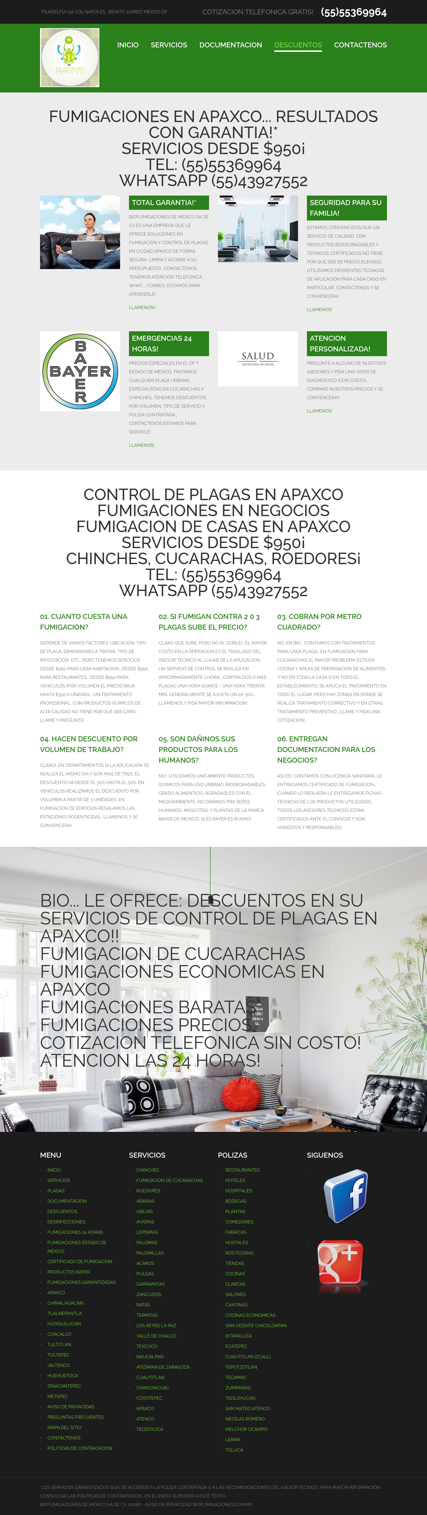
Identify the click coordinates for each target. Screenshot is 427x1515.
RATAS (143, 1305)
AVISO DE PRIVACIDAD (70, 1407)
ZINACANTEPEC (64, 1386)
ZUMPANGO (238, 1388)
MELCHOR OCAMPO (246, 1429)
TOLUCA (234, 1450)
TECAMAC (236, 1377)
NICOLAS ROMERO (245, 1419)
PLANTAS (235, 1211)
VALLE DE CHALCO (156, 1336)
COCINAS (235, 1273)
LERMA (232, 1439)
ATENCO (145, 1419)
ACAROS (145, 1263)
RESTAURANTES (242, 1170)
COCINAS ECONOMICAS (250, 1315)
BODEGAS (235, 1201)
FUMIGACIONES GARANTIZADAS (81, 1282)
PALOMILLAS (150, 1253)
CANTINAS (236, 1305)
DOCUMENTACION (231, 45)
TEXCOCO (146, 1346)
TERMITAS (147, 1315)
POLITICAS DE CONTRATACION (79, 1448)
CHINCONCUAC (152, 1388)
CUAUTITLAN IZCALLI (248, 1356)
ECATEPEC (236, 1346)
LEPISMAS (147, 1232)
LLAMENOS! (319, 309)
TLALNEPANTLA (64, 1313)
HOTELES (235, 1180)
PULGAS (145, 1273)
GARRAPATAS (150, 1284)
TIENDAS (234, 1263)
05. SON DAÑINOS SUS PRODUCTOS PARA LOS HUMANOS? (198, 749)
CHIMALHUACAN (65, 1303)
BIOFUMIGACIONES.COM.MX (222, 1504)
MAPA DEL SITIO (64, 1427)
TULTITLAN (59, 1344)
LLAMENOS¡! (142, 307)
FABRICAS (235, 1232)
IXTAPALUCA (238, 1336)
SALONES (235, 1294)
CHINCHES (147, 1170)
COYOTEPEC (149, 1398)
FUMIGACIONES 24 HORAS (75, 1232)
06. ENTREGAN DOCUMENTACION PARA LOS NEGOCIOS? (326, 749)
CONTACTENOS (360, 45)
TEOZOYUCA (149, 1429)
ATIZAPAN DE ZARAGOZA (163, 1367)
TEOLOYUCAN (240, 1398)
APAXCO (56, 1292)
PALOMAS (146, 1242)
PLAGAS (56, 1191)
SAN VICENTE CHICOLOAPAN (256, 1325)
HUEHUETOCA (62, 1375)
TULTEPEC (58, 1355)
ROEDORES (148, 1191)
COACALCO (59, 1334)
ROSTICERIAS (239, 1253)
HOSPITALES (238, 1191)
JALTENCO (58, 1365)
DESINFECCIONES (66, 1222)
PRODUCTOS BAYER (68, 1272)
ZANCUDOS (148, 1294)
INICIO (127, 45)
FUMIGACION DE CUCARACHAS (169, 1180)
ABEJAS (144, 1211)
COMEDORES (239, 1222)
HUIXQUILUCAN (64, 1324)
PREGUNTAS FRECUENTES (75, 1417)
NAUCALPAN (150, 1356)
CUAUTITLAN (150, 1377)
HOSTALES (236, 1242)
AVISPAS (145, 1222)
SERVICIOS (169, 45)
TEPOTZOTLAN (241, 1367)
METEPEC (57, 1396)
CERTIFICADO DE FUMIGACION (79, 1261)
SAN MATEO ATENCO (247, 1408)
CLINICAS (235, 1284)
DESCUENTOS (298, 45)
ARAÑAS (145, 1201)
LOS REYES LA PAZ (156, 1325)
